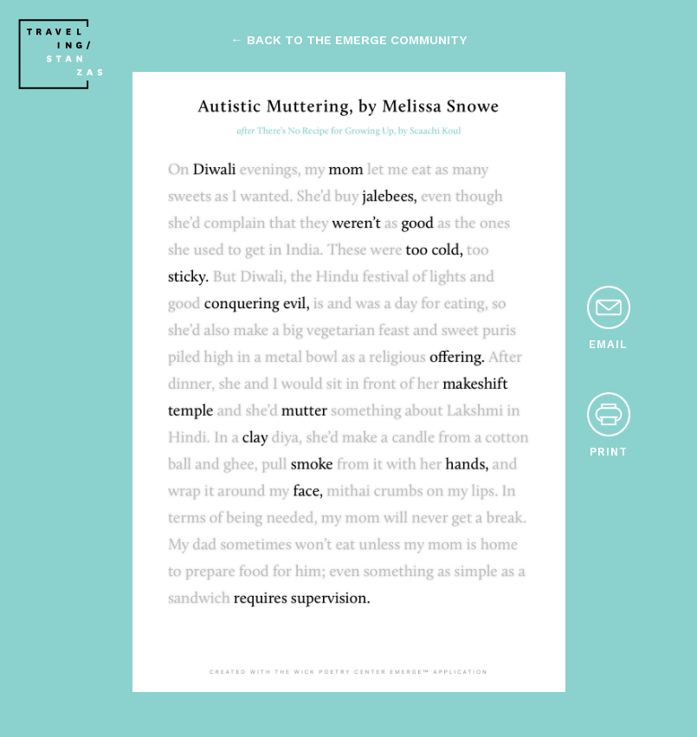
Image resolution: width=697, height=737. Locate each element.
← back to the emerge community (348, 40)
